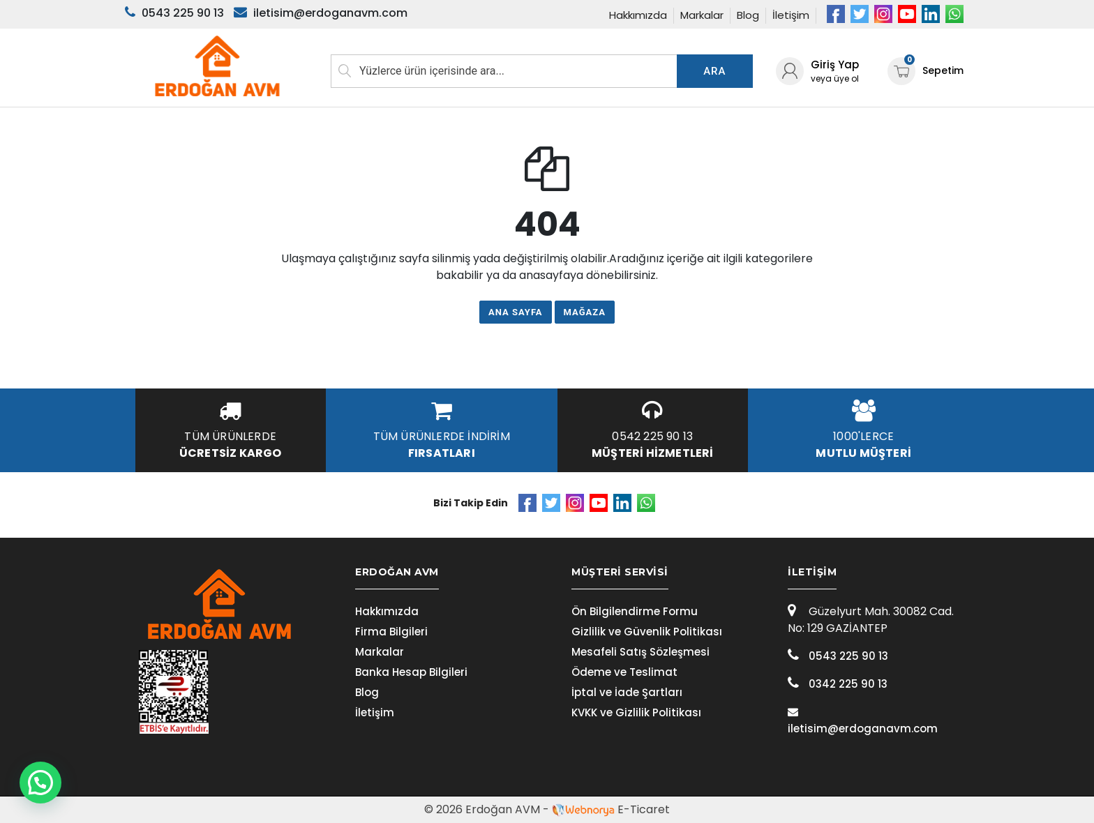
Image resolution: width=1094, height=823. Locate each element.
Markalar (702, 15)
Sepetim (925, 71)
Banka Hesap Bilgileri (411, 672)
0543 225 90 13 (838, 656)
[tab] (439, 572)
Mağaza (585, 312)
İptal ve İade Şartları (626, 692)
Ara (714, 71)
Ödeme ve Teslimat (624, 672)
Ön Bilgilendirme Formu (634, 611)
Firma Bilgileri (391, 631)
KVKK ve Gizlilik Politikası (636, 712)
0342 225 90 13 (837, 684)
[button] (40, 782)
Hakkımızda (638, 15)
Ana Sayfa (515, 312)
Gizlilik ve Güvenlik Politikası (646, 631)
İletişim (790, 15)
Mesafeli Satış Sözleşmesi (640, 651)
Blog (748, 15)
